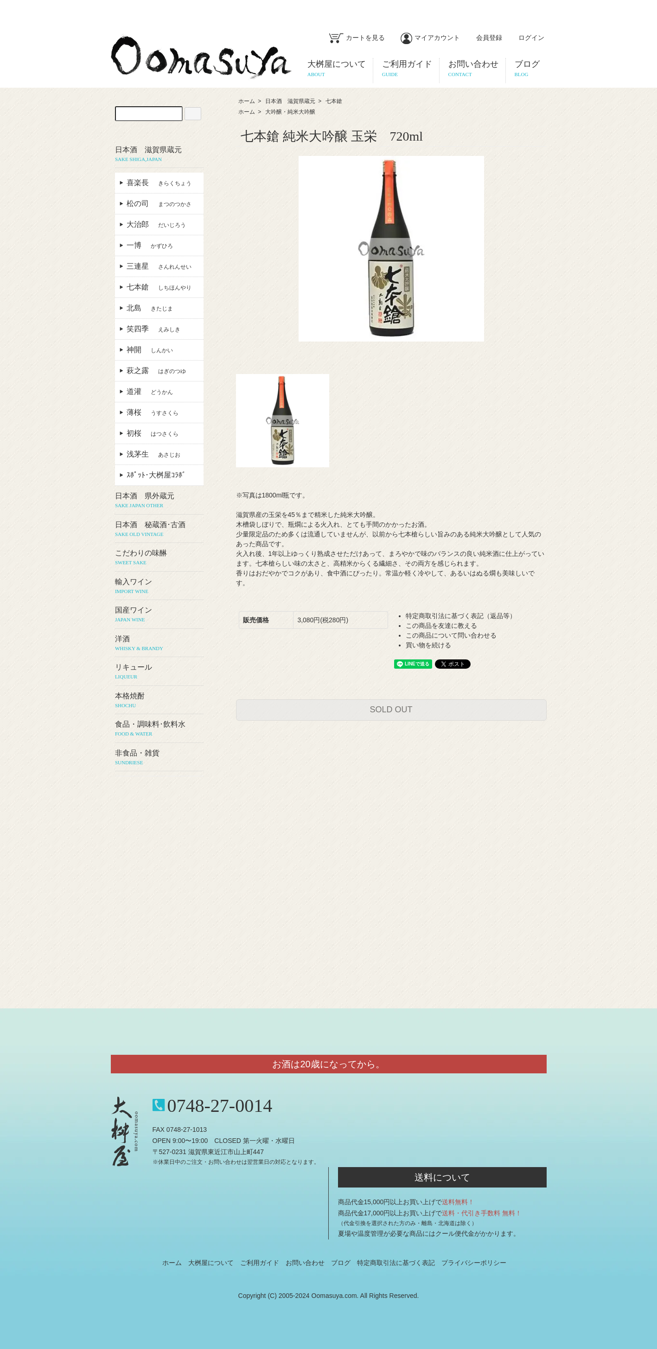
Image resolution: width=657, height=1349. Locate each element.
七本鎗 (333, 101)
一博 (150, 245)
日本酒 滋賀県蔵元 (290, 101)
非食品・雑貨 (159, 758)
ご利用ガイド (259, 1262)
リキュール (159, 672)
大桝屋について (211, 1262)
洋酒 (159, 643)
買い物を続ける (428, 645)
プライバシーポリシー (473, 1262)
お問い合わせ (305, 1262)
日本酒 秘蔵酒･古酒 (159, 529)
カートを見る (357, 37)
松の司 (159, 203)
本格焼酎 (159, 701)
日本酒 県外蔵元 (159, 501)
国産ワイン (159, 615)
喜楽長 (159, 183)
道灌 (150, 391)
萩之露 (156, 370)
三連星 (159, 266)
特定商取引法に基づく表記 (396, 1262)
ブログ (341, 1262)
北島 (150, 308)
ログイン (526, 37)
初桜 (153, 433)
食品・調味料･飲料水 (159, 729)
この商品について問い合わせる (451, 635)
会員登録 (484, 37)
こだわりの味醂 (159, 558)
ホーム (246, 101)
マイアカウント (430, 37)
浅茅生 (153, 454)
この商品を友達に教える (441, 625)
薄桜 (153, 412)
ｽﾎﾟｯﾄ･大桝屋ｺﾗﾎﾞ (160, 475)
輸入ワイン (159, 586)
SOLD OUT (391, 709)
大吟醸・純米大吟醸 (290, 112)
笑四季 (153, 329)
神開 (150, 350)
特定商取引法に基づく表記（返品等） (461, 616)
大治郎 (156, 224)
